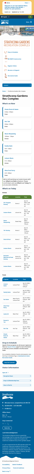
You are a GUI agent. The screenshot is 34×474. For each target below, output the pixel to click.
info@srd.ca (8, 408)
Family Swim (8, 146)
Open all (4, 372)
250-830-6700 (8, 405)
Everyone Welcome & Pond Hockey (8, 257)
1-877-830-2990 (17, 405)
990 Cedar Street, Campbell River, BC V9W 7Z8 (17, 403)
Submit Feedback (17, 464)
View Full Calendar (9, 362)
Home (4, 91)
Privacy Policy (6, 468)
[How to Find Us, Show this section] (17, 385)
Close (26, 3)
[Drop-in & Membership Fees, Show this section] (17, 380)
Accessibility (6, 464)
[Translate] (5, 16)
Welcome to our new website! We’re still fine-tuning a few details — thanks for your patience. (16, 7)
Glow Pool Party (10, 170)
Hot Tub (7, 121)
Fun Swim (6, 299)
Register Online (12, 66)
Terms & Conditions (18, 468)
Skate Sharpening (10, 134)
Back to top (5, 471)
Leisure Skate (9, 158)
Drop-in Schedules (13, 52)
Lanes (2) (6, 314)
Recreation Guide (13, 76)
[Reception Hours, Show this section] (17, 376)
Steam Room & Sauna (11, 109)
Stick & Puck (7, 239)
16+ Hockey (7, 230)
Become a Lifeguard (13, 70)
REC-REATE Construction (14, 59)
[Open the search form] (30, 16)
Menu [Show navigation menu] (27, 22)
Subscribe (7, 428)
